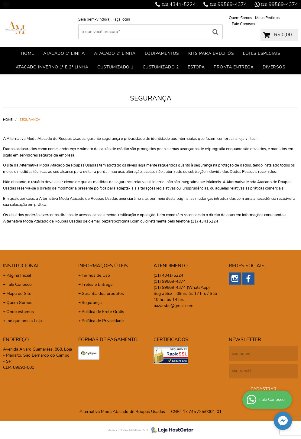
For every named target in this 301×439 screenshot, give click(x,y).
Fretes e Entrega (97, 284)
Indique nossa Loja (24, 321)
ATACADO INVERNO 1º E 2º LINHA (52, 67)
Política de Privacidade (103, 321)
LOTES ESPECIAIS (261, 53)
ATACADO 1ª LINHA (64, 53)
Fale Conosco (243, 24)
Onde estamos (20, 312)
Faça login (121, 19)
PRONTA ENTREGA (234, 67)
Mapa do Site (18, 294)
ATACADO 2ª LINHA (115, 53)
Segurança (92, 303)
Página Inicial (18, 275)
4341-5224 (179, 4)
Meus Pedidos (267, 18)
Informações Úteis (103, 265)
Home (27, 53)
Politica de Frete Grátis (103, 312)
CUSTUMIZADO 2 (161, 67)
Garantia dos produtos (103, 294)
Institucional (21, 265)
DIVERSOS (274, 67)
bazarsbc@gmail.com (173, 306)
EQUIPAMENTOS (162, 53)
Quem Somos (240, 18)
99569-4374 (228, 4)
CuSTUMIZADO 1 (115, 67)
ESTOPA (196, 67)
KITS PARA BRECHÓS (211, 53)
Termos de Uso (96, 275)
